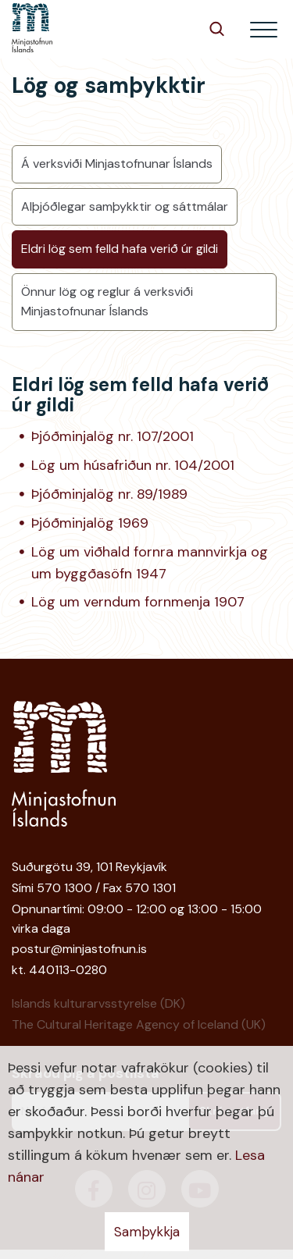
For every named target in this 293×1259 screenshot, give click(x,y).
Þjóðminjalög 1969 (89, 523)
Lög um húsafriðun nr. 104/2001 (132, 465)
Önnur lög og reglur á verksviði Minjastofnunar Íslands (107, 301)
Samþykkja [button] (147, 1231)
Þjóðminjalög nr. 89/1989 (109, 494)
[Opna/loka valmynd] (263, 29)
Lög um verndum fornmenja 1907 (138, 601)
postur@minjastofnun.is (79, 949)
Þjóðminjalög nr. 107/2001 (112, 436)
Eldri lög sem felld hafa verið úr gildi (119, 248)
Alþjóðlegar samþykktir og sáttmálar (124, 206)
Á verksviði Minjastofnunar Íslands (117, 163)
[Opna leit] (216, 28)
